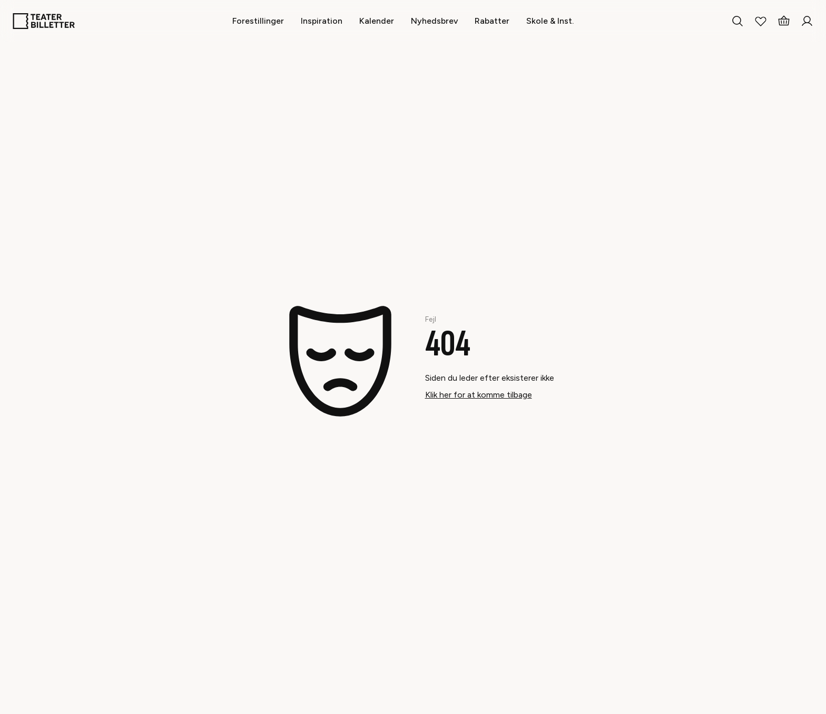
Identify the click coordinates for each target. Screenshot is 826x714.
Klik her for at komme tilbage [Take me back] (478, 395)
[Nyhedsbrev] (434, 21)
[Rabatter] (492, 21)
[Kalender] (376, 21)
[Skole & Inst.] (550, 21)
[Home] (43, 21)
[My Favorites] (760, 21)
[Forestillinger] (258, 21)
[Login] (807, 21)
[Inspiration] (322, 21)
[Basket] (783, 21)
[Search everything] (737, 21)
